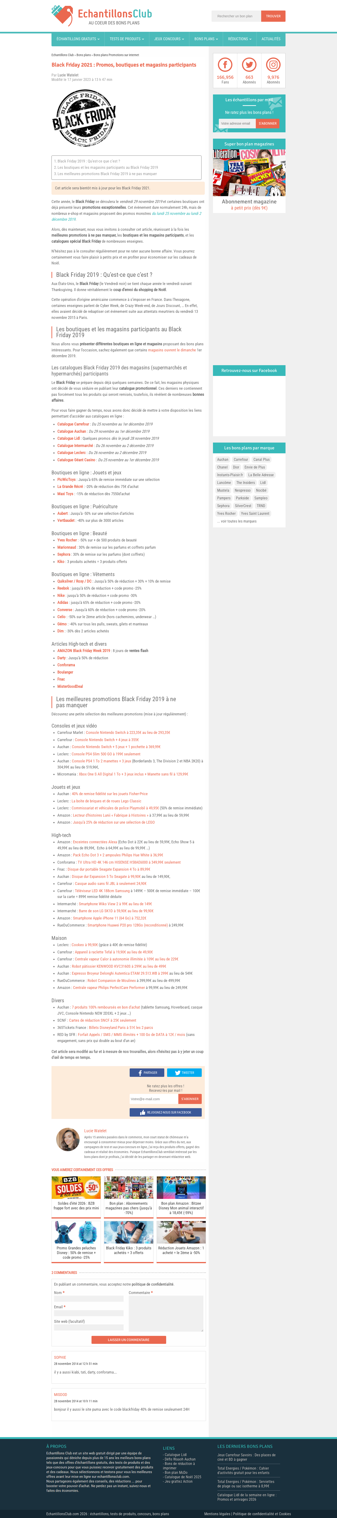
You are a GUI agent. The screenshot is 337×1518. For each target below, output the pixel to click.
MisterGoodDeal (70, 686)
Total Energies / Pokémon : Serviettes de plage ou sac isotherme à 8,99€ (245, 1483)
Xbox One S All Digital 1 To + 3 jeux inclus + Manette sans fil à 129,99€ (133, 774)
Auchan (222, 459)
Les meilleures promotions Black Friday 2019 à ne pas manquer (107, 173)
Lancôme (224, 482)
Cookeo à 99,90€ (85, 944)
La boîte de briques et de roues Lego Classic (106, 801)
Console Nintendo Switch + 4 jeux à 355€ (107, 739)
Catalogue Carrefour (73, 424)
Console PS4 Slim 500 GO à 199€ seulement (106, 754)
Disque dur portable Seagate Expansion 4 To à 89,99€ (109, 869)
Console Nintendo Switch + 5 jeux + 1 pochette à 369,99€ (116, 746)
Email (58, 1307)
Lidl (263, 482)
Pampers (224, 498)
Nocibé (261, 490)
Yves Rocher (226, 513)
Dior (236, 467)
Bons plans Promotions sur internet (116, 55)
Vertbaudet (65, 520)
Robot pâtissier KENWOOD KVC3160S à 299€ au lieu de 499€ (119, 966)
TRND (261, 506)
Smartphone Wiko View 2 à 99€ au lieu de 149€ (115, 903)
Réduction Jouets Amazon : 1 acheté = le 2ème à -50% (181, 1250)
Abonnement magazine (249, 204)
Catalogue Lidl (68, 438)
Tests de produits (125, 39)
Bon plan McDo (176, 1472)
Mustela (223, 490)
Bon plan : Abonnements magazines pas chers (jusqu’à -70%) (129, 1208)
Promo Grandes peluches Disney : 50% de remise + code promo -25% (76, 1253)
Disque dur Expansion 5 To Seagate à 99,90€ (106, 876)
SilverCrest (243, 506)
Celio (61, 616)
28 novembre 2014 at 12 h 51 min (76, 1364)
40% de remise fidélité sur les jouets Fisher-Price (110, 793)
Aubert (62, 513)
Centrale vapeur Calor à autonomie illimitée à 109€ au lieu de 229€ (126, 959)
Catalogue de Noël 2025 (183, 1477)
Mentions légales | (218, 1514)
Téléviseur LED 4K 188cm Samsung (102, 890)
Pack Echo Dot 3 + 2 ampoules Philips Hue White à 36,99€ (118, 855)
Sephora (63, 554)
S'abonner (189, 1099)
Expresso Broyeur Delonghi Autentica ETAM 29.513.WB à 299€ (120, 973)
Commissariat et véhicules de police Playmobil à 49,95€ (115, 808)
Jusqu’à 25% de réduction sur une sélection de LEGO (114, 822)
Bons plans (204, 39)
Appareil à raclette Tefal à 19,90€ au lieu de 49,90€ (114, 952)
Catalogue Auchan (71, 431)
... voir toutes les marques (236, 521)
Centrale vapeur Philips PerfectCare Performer (109, 987)
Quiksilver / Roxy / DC (74, 581)
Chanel (222, 467)
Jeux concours (167, 39)
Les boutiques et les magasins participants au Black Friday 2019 (108, 167)
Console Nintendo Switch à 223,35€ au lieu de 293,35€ (128, 732)
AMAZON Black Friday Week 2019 (83, 650)
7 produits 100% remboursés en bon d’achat (106, 1007)
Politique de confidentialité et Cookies (262, 1514)
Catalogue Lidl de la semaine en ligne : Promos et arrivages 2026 (247, 1497)
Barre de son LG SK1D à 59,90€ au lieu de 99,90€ (116, 911)
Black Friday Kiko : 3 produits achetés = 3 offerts (128, 1250)
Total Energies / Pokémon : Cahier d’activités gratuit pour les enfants (243, 1470)
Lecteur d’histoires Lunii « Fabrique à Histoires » (110, 815)
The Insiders (245, 482)
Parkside (242, 498)
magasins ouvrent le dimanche (172, 350)
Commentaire (141, 1292)
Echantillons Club (62, 55)
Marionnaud (66, 547)
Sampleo (260, 498)
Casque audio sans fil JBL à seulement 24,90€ (111, 883)
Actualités (271, 39)
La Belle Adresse (261, 475)
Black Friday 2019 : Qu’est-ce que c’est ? (89, 161)
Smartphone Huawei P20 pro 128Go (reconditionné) (128, 925)
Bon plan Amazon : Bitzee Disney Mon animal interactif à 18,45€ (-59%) (181, 1208)
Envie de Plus (255, 467)
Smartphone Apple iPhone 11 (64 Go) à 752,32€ (109, 918)
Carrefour (241, 459)
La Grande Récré (70, 486)
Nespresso (243, 490)
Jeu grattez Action (179, 1481)
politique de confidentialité (152, 1284)
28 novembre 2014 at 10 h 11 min (76, 1401)
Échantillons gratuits (76, 39)
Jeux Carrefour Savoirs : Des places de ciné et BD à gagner (246, 1457)
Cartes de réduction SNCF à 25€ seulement (102, 1020)
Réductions (238, 39)
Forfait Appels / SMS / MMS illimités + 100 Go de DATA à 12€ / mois (131, 1034)
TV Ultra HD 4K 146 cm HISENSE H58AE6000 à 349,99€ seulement (129, 862)
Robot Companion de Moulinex (112, 980)
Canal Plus (261, 459)
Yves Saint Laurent (255, 513)
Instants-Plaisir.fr (230, 475)
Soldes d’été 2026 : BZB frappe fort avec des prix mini (76, 1205)
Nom (58, 1292)
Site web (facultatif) (69, 1321)
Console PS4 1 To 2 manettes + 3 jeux (101, 761)
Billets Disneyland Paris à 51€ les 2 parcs (121, 1027)
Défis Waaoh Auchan (180, 1459)
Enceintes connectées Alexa (95, 842)
